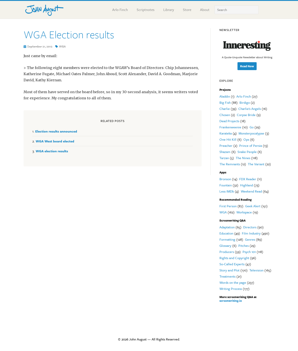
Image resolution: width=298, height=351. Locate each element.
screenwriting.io (230, 300)
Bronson (225, 178)
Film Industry (251, 233)
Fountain (225, 185)
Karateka (225, 133)
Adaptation (227, 227)
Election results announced (56, 131)
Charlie (224, 108)
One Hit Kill (227, 139)
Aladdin (224, 96)
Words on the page (232, 282)
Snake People (247, 151)
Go (252, 127)
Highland (246, 185)
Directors (249, 227)
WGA (62, 46)
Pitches (243, 245)
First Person (228, 206)
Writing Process (230, 288)
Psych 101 (249, 251)
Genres (250, 239)
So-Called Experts (232, 264)
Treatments (227, 276)
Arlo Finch (243, 96)
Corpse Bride (246, 114)
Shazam (224, 151)
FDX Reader (247, 178)
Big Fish (225, 102)
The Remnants (229, 164)
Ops (246, 139)
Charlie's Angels (249, 108)
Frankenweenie (230, 127)
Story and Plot (229, 270)
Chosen (224, 114)
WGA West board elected (55, 141)
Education (226, 233)
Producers (226, 251)
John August (44, 9)
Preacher (225, 145)
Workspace (244, 212)
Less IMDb (226, 191)
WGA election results (52, 151)
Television (256, 270)
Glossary (225, 245)
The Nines (243, 157)
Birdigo (244, 102)
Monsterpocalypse (251, 133)
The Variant (256, 164)
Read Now (247, 66)
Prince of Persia (250, 145)
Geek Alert (252, 206)
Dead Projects (229, 120)
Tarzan (224, 157)
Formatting (227, 239)
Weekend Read (251, 191)
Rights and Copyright (234, 257)
